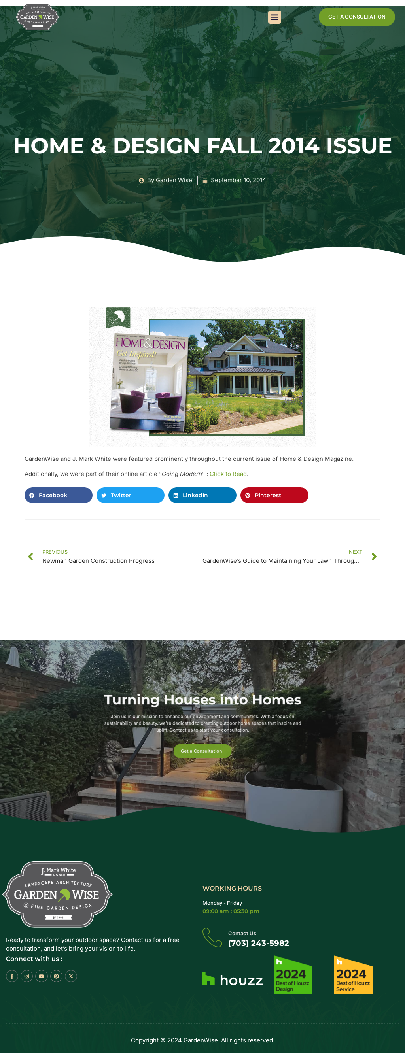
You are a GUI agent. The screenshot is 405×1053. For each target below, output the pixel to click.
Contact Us (242, 933)
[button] (274, 17)
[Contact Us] (212, 937)
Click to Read (228, 473)
